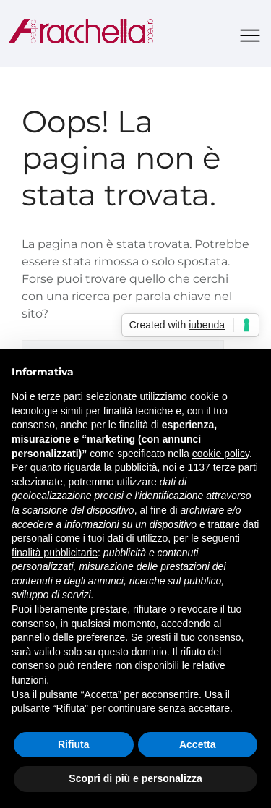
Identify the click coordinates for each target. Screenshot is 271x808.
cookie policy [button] (220, 453)
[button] (250, 37)
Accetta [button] (197, 744)
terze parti (235, 467)
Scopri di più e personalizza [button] (135, 778)
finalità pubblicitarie (55, 552)
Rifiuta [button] (74, 744)
